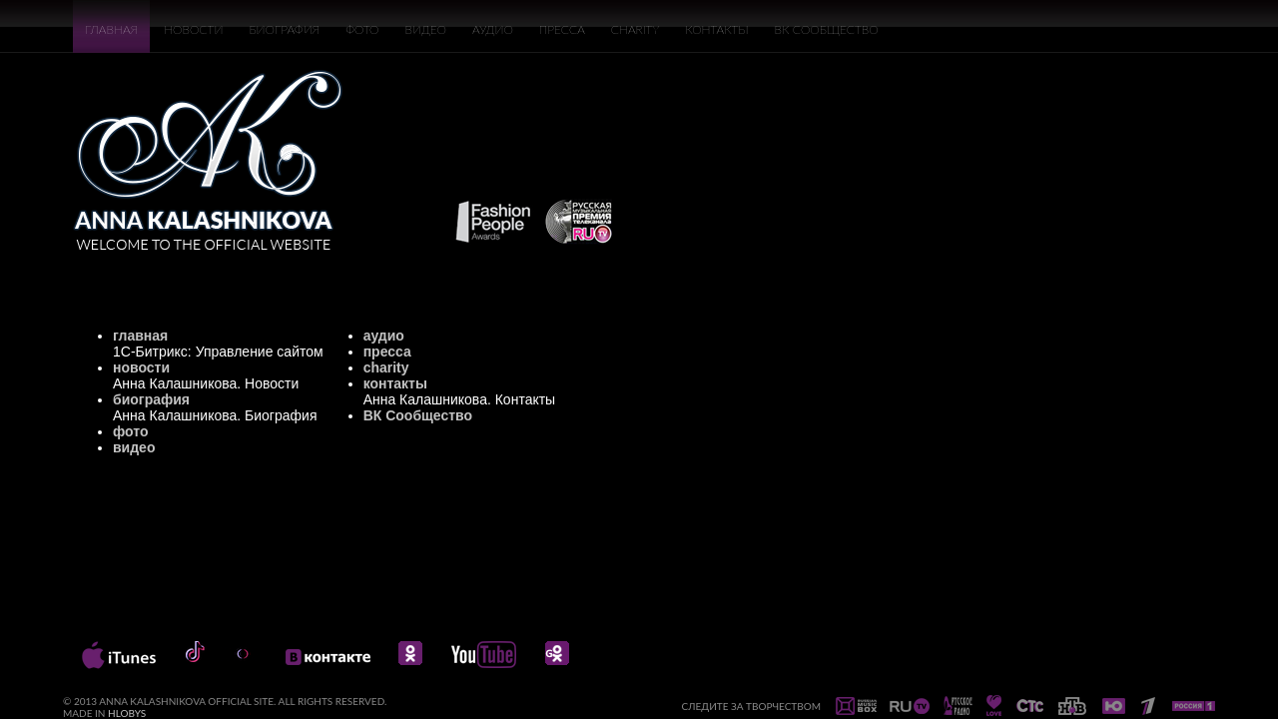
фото (131, 431)
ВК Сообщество (417, 415)
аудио (383, 336)
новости (141, 367)
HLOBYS (127, 713)
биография (151, 399)
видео (134, 447)
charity (386, 367)
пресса (387, 352)
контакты (395, 383)
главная (140, 336)
